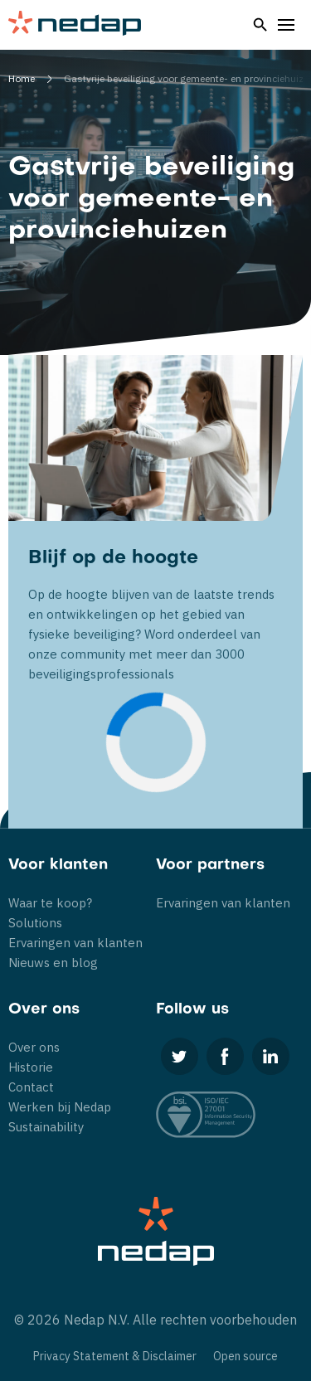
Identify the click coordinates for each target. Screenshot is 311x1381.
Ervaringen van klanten (75, 943)
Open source (245, 1356)
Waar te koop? (50, 903)
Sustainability (46, 1127)
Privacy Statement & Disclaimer (115, 1356)
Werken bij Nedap (59, 1107)
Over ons (34, 1047)
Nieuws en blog (53, 962)
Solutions (35, 923)
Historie (30, 1067)
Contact (31, 1087)
